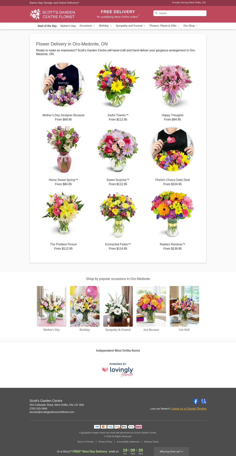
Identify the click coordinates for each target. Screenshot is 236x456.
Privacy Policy (105, 442)
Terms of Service (85, 442)
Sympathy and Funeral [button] (131, 25)
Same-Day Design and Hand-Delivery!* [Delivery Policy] (54, 2)
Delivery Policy (151, 442)
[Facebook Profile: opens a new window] (195, 401)
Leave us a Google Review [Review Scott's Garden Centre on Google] (188, 408)
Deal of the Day (47, 25)
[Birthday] (85, 309)
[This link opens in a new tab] (118, 370)
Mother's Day (68, 25)
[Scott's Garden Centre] (56, 14)
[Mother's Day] (51, 309)
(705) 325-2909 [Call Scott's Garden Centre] (38, 408)
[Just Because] (151, 309)
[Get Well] (184, 309)
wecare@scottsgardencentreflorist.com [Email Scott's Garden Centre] (52, 412)
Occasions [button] (88, 25)
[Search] (179, 13)
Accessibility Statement (128, 442)
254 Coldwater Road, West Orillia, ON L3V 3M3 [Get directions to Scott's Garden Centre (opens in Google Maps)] (57, 404)
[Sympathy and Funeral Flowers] (118, 309)
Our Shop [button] (190, 25)
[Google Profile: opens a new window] (203, 401)
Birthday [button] (105, 25)
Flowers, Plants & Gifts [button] (165, 25)
